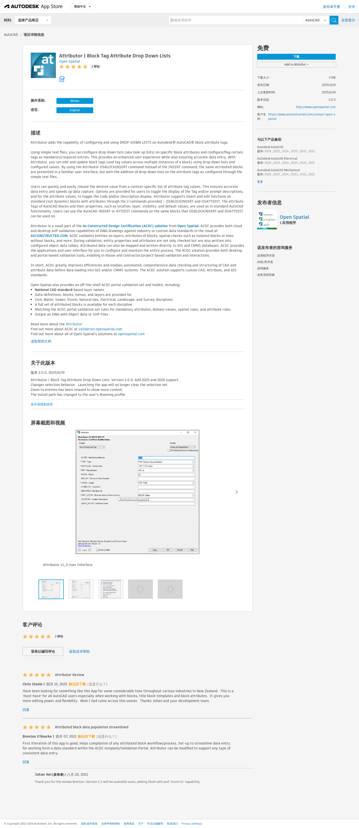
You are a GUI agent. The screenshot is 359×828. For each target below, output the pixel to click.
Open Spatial (188, 225)
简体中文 (82, 6)
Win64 (74, 101)
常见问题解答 (155, 824)
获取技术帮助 (79, 651)
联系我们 (172, 824)
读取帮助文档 (41, 341)
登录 (351, 6)
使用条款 (129, 824)
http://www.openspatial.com (316, 107)
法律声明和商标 (110, 824)
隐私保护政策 (89, 824)
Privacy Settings (192, 824)
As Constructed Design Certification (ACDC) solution (125, 225)
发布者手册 (331, 6)
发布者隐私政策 (42, 404)
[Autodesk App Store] (33, 6)
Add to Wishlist (296, 64)
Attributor (74, 324)
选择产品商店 (28, 20)
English (75, 110)
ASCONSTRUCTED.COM (49, 235)
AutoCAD (11, 34)
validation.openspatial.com (100, 329)
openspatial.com (131, 333)
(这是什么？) (97, 684)
